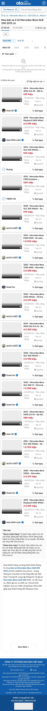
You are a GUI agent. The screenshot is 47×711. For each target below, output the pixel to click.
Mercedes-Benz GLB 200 (14, 580)
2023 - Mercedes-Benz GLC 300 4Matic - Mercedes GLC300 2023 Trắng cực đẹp (33, 357)
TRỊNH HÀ (11, 199)
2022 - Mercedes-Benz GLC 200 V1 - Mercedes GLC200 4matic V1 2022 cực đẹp (34, 386)
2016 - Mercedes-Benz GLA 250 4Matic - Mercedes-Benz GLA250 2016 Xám (33, 151)
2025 (26, 47)
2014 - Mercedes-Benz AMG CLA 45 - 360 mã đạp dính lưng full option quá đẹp (33, 92)
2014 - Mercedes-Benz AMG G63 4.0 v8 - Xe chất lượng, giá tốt (33, 326)
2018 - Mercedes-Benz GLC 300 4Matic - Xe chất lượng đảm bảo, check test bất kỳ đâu (33, 210)
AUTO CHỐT (12, 228)
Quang (9, 169)
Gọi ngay (39, 110)
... (32, 40)
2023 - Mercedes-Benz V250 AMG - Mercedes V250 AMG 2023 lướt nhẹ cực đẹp (33, 268)
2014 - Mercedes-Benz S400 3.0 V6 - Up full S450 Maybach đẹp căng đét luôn (33, 415)
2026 (16, 47)
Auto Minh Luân (13, 140)
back (6, 34)
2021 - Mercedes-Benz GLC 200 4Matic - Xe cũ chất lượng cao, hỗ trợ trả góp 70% (34, 445)
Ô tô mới (17, 28)
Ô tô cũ (4, 15)
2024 (36, 47)
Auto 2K (10, 110)
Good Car (10, 287)
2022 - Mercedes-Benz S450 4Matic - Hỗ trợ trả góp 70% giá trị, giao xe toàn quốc (33, 298)
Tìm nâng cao (10, 9)
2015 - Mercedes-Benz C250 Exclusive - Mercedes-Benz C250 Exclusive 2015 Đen (33, 180)
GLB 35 (20, 40)
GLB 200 (7, 40)
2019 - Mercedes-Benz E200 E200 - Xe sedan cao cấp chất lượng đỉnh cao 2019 (33, 239)
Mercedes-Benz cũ (18, 15)
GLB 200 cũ (33, 15)
